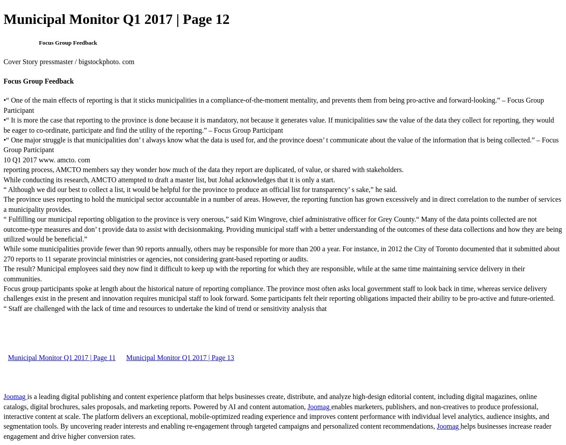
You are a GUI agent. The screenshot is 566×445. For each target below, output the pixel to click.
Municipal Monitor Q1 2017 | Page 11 (61, 357)
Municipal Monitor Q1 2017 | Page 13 (180, 357)
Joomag (15, 396)
